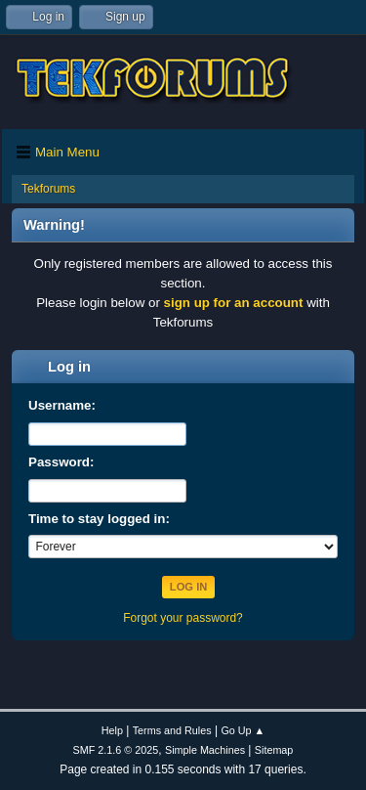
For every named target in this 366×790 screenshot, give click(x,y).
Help (112, 730)
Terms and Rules (172, 730)
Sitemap (274, 750)
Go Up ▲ (242, 730)
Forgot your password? (183, 618)
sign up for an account (234, 302)
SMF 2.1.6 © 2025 (116, 750)
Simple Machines (205, 750)
